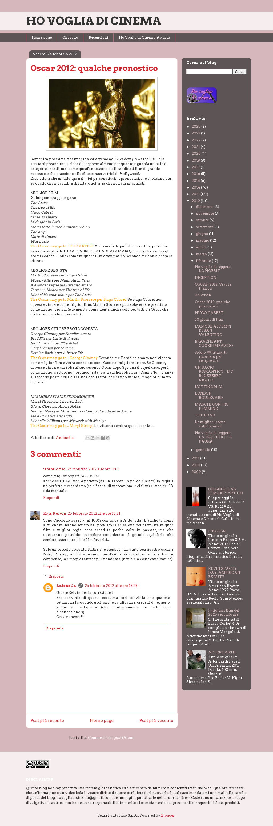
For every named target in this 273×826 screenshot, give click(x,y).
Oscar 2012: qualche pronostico (212, 304)
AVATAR (203, 295)
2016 (196, 174)
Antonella (66, 586)
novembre (205, 213)
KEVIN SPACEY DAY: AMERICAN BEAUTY (224, 573)
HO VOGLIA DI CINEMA (93, 20)
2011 (196, 458)
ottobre (203, 220)
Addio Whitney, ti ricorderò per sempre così (211, 356)
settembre (205, 227)
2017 (196, 167)
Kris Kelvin (54, 513)
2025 (196, 127)
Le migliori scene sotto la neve (210, 424)
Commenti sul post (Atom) (111, 738)
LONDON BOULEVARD (209, 395)
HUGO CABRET (209, 313)
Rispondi (51, 498)
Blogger (168, 815)
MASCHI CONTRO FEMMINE (212, 406)
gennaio (203, 450)
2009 (197, 472)
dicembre (204, 207)
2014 (196, 187)
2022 (196, 140)
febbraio (204, 261)
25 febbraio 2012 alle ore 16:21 (94, 513)
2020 (197, 153)
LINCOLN (217, 531)
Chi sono (70, 37)
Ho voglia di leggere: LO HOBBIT (213, 269)
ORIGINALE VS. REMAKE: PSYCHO (225, 491)
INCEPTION (205, 278)
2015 (196, 181)
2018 (196, 160)
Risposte (56, 576)
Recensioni (98, 37)
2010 (196, 465)
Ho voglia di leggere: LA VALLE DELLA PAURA (213, 437)
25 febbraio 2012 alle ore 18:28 (111, 586)
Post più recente (47, 720)
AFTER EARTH (222, 652)
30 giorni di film (209, 320)
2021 (196, 147)
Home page (42, 37)
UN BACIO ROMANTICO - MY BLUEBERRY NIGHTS (214, 374)
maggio (203, 240)
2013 (196, 194)
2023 (196, 133)
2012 (196, 201)
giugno (202, 234)
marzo (202, 254)
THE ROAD (205, 415)
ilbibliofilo (54, 469)
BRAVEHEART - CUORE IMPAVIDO (214, 343)
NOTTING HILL (209, 387)
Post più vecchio (156, 720)
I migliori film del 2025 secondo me (223, 612)
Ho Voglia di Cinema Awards (145, 37)
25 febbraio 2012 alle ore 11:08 (93, 469)
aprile (201, 247)
